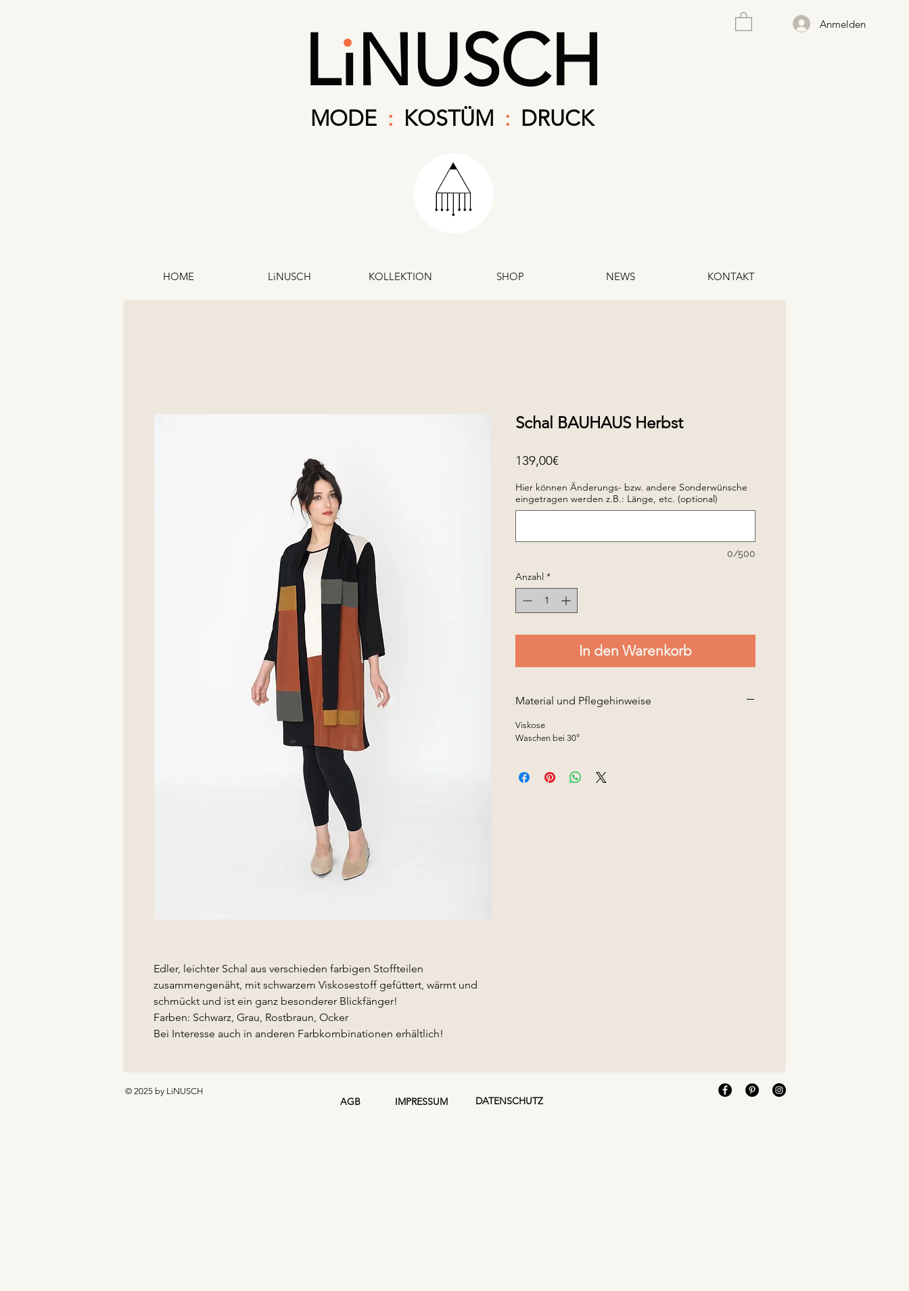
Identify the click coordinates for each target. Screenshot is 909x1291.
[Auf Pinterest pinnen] (550, 777)
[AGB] (350, 1102)
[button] (743, 21)
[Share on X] (601, 777)
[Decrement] (525, 600)
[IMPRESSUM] (421, 1102)
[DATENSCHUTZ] (509, 1101)
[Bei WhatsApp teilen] (575, 777)
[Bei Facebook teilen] (524, 777)
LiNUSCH (452, 60)
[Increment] (567, 600)
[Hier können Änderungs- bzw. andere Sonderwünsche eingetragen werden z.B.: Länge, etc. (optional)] (635, 526)
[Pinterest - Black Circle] (752, 1090)
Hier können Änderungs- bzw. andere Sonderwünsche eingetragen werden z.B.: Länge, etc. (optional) (631, 493)
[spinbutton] (546, 600)
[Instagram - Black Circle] (779, 1090)
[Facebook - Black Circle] (725, 1090)
